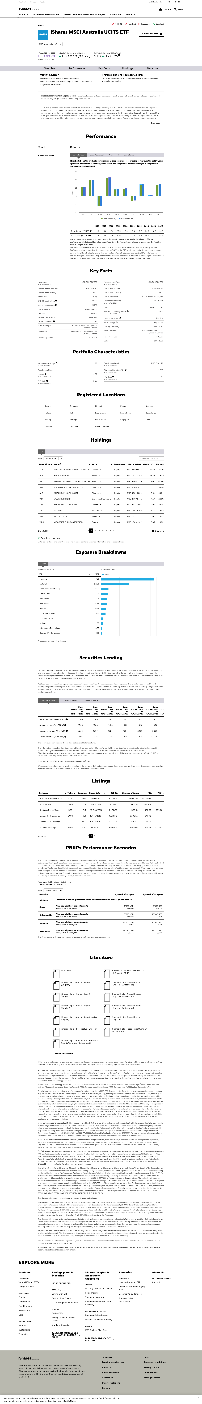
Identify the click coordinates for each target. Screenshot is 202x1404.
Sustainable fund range (96, 1315)
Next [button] (113, 530)
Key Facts (104, 68)
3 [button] (99, 530)
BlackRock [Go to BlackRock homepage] (22, 2)
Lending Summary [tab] (48, 700)
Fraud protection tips (113, 1362)
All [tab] (41, 452)
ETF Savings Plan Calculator (65, 1303)
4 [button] (103, 530)
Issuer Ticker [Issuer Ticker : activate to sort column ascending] (45, 464)
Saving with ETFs (60, 1294)
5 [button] (106, 530)
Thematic (23, 1334)
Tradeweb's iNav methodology (126, 1299)
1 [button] (91, 530)
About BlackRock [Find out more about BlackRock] (110, 1373)
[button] (175, 9)
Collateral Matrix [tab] (91, 700)
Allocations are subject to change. (52, 641)
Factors (22, 1326)
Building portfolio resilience (98, 1289)
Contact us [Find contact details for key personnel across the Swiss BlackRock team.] (107, 1378)
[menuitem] (23, 14)
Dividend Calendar (61, 1325)
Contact (156, 1282)
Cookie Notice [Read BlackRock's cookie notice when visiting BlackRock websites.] (151, 1373)
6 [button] (110, 530)
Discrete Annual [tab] (97, 155)
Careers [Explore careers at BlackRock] (106, 1388)
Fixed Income (25, 1306)
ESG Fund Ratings (131, 1085)
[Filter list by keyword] (151, 458)
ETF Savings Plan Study (96, 1330)
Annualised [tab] (114, 155)
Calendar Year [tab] (79, 155)
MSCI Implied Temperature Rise (138, 1087)
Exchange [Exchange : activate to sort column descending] (43, 793)
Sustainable (24, 1330)
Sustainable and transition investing (98, 1303)
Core (21, 1315)
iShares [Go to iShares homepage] (33, 2)
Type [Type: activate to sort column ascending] (41, 574)
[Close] (198, 1397)
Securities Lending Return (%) (54, 719)
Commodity (24, 1302)
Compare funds (26, 1287)
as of (50, 458)
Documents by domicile (130, 1294)
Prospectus (145, 24)
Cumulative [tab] (129, 155)
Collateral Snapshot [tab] (70, 700)
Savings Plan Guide (61, 1298)
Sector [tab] (43, 564)
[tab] (53, 155)
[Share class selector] (50, 44)
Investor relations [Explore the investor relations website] (111, 1383)
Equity (22, 1297)
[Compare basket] (165, 9)
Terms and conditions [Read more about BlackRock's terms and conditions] (155, 1362)
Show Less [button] (155, 123)
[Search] (178, 9)
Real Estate (24, 1311)
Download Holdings (50, 538)
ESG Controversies (117, 1087)
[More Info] (119, 55)
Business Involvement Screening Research (62, 1087)
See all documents (64, 1054)
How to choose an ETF (129, 1282)
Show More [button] (159, 531)
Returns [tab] (75, 147)
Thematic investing (94, 1297)
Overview (49, 68)
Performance (77, 68)
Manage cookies (152, 1378)
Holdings (127, 68)
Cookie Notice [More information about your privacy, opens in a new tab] (69, 1401)
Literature (152, 68)
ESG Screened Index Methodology (94, 1087)
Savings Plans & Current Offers (63, 1319)
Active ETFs (57, 1313)
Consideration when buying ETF (132, 1288)
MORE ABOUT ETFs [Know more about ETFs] (61, 1283)
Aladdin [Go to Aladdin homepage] (42, 2)
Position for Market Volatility (98, 1320)
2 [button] (95, 530)
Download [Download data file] (160, 24)
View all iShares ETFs (29, 1282)
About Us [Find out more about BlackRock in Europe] (106, 1367)
